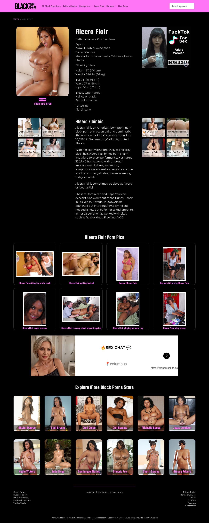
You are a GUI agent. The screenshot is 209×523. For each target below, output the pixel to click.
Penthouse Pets (20, 497)
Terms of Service (188, 495)
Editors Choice (70, 6)
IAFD (42, 103)
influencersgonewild (133, 518)
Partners (192, 503)
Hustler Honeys (20, 495)
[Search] (181, 6)
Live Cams (123, 6)
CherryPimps (19, 492)
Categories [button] (84, 6)
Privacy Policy (189, 492)
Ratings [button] (110, 6)
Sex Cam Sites (151, 518)
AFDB (49, 103)
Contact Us (190, 506)
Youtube (42, 99)
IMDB (37, 103)
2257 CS (192, 500)
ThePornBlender (84, 518)
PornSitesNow (57, 518)
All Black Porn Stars (51, 6)
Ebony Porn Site (115, 518)
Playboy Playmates (22, 500)
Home (16, 19)
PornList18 (70, 518)
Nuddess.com (100, 518)
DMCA (193, 497)
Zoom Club (99, 6)
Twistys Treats (19, 503)
